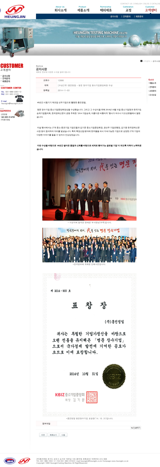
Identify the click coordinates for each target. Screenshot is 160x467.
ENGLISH (138, 3)
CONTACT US (126, 3)
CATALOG (156, 3)
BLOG (146, 3)
